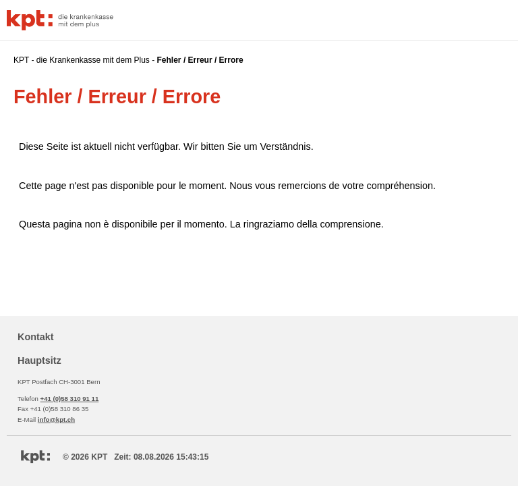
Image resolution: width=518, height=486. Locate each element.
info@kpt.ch (56, 419)
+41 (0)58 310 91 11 (69, 398)
